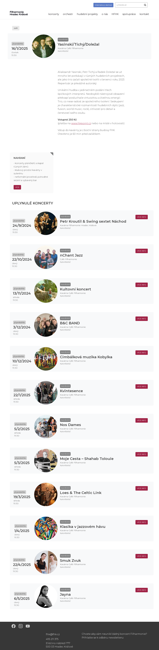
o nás (105, 14)
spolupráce (129, 14)
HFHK (115, 14)
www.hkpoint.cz (81, 123)
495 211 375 (52, 639)
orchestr (68, 14)
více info (141, 217)
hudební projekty (87, 14)
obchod (103, 5)
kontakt (144, 14)
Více (17, 187)
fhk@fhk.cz (53, 634)
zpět (16, 28)
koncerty (53, 14)
